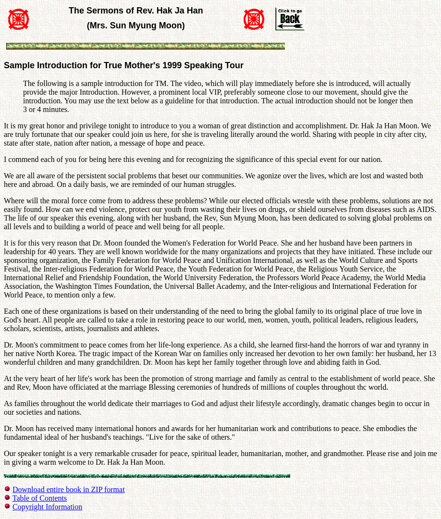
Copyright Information (47, 507)
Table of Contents (39, 498)
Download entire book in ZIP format (68, 489)
